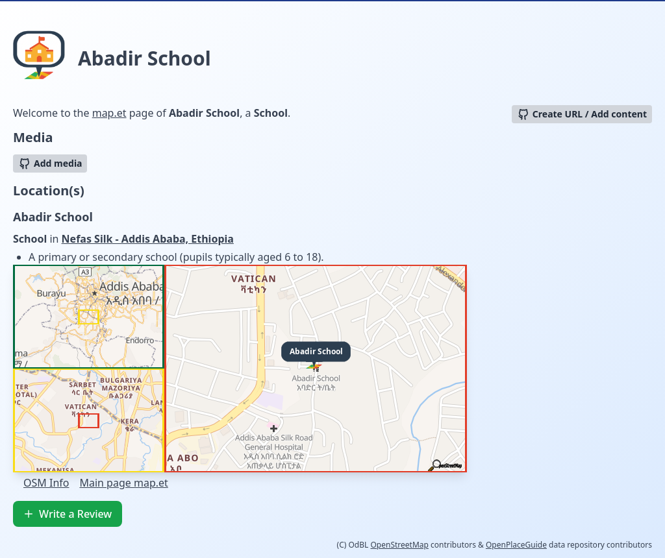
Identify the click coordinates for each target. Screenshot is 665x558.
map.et (109, 113)
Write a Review (67, 514)
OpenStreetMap (399, 544)
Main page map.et (123, 483)
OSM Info (46, 483)
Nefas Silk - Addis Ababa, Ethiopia (148, 239)
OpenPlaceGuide (516, 544)
